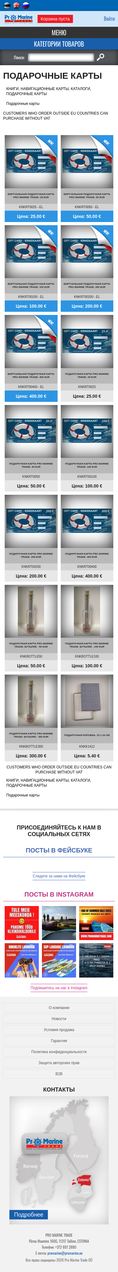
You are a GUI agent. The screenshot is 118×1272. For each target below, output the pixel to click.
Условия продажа (59, 1030)
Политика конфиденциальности (59, 1052)
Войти (109, 18)
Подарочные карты (22, 103)
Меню (59, 32)
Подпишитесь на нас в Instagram (59, 988)
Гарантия (59, 1041)
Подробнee (28, 1215)
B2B (59, 1074)
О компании (59, 1008)
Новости (59, 1019)
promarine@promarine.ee (65, 1253)
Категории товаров (59, 43)
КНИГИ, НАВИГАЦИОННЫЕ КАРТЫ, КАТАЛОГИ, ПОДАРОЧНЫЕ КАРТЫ (48, 91)
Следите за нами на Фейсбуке (59, 876)
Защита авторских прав (59, 1063)
